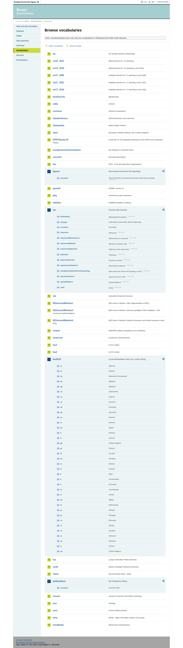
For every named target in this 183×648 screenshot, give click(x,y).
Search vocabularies (56, 46)
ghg (55, 195)
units (62, 287)
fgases (56, 171)
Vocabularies (22, 50)
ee (61, 417)
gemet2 (56, 188)
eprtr (55, 132)
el (61, 423)
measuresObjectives (68, 249)
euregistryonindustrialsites (67, 150)
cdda (55, 104)
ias (54, 210)
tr (61, 546)
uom (55, 610)
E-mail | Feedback (24, 640)
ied (54, 296)
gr (61, 448)
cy (61, 397)
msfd (55, 567)
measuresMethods (68, 243)
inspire (56, 330)
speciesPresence (67, 276)
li (60, 479)
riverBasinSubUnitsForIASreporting (75, 271)
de (61, 407)
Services (20, 55)
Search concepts (75, 46)
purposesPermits (67, 260)
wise (55, 618)
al (61, 366)
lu (61, 490)
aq (54, 54)
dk (61, 412)
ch (61, 392)
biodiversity (59, 97)
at (61, 371)
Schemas (20, 45)
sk (61, 541)
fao (54, 164)
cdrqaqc (63, 222)
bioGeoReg (65, 217)
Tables (19, 36)
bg (61, 387)
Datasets (20, 31)
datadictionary (60, 118)
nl (61, 505)
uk (61, 551)
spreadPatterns (66, 282)
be (61, 381)
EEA (27, 2)
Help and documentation (26, 26)
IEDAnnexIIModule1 (63, 303)
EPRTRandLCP (60, 140)
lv (61, 495)
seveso (56, 596)
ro (61, 520)
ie (61, 464)
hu (61, 459)
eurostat (57, 157)
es (61, 428)
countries (64, 178)
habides (57, 203)
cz (61, 402)
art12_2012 (58, 61)
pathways (64, 254)
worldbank (58, 625)
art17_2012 (58, 82)
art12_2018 (58, 68)
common (57, 111)
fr (61, 438)
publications (59, 581)
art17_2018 (58, 89)
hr (61, 453)
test (55, 603)
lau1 (55, 345)
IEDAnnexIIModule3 (63, 310)
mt (61, 500)
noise (56, 574)
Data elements (22, 41)
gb (61, 443)
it (60, 474)
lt (60, 484)
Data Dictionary (36, 21)
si (61, 536)
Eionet (27, 21)
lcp (54, 559)
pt (61, 515)
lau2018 (57, 359)
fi (60, 433)
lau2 (55, 352)
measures (64, 232)
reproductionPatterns (69, 265)
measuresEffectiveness (70, 238)
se (61, 531)
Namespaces (22, 60)
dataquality (58, 125)
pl (61, 510)
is (61, 469)
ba (61, 376)
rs (61, 526)
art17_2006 (58, 75)
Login (145, 2)
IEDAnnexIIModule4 (63, 320)
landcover (58, 338)
